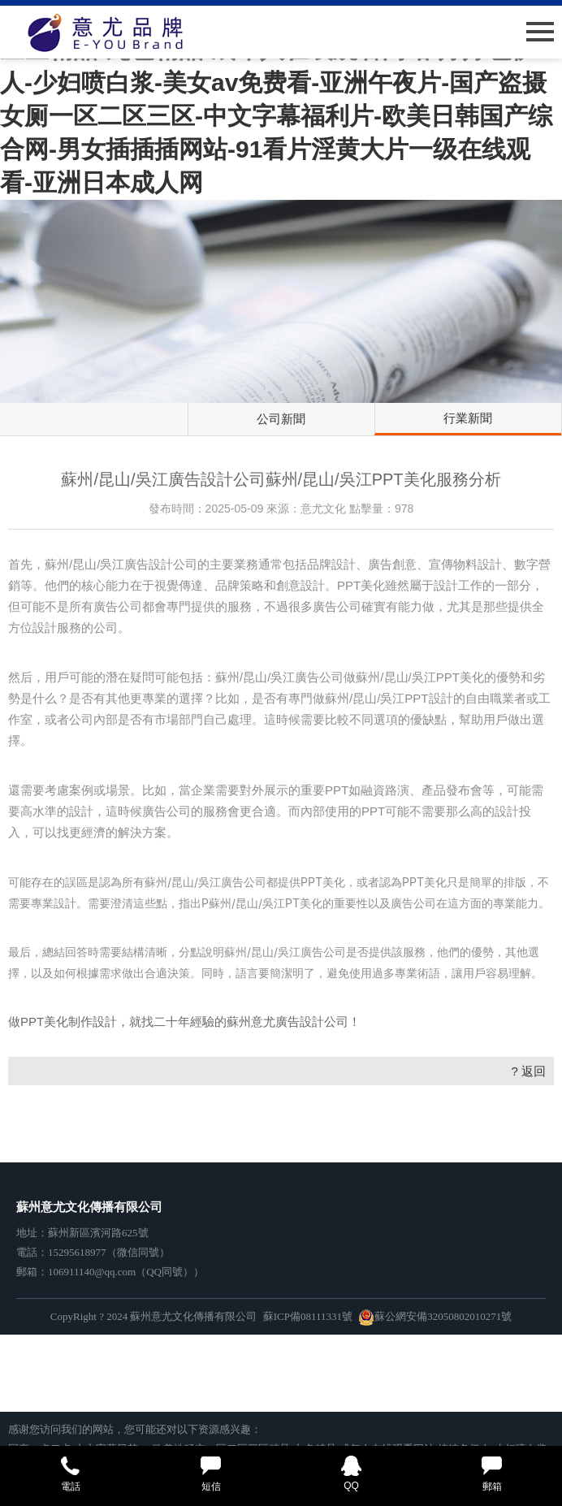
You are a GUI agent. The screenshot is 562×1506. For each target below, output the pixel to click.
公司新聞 (281, 419)
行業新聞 (467, 418)
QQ (351, 1473)
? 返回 (528, 1071)
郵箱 (492, 1474)
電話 (70, 1474)
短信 (210, 1474)
